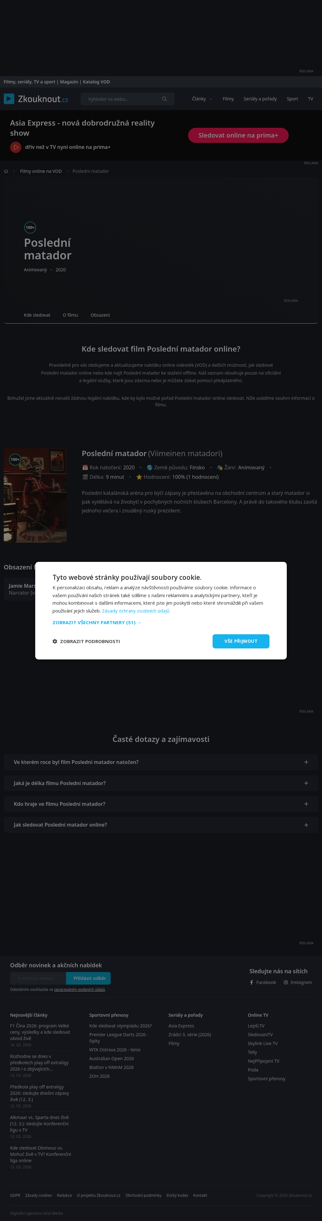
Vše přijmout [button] (241, 641)
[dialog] (161, 610)
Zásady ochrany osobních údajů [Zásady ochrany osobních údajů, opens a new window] (135, 611)
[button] (161, 622)
